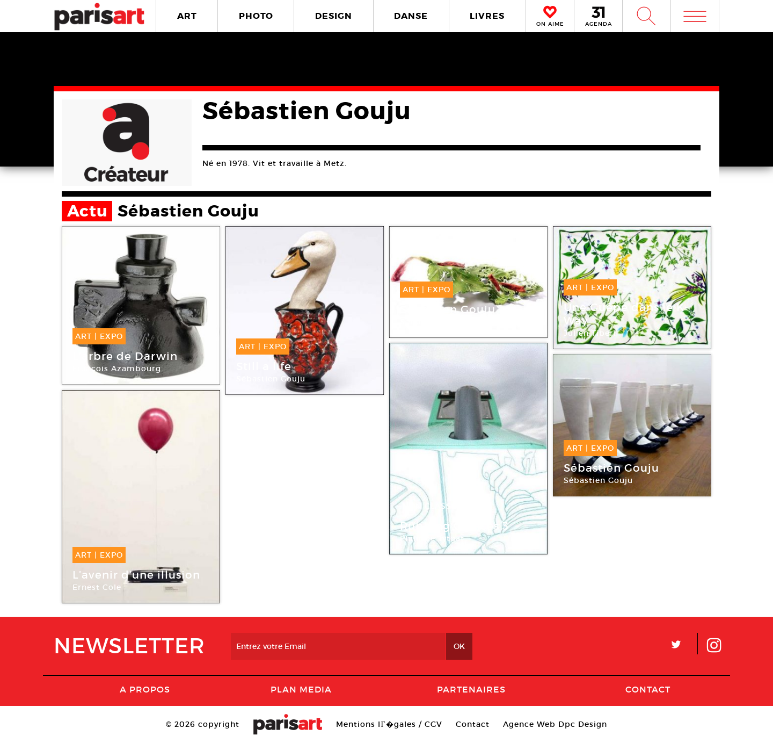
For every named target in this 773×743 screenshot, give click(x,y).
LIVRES (487, 15)
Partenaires (471, 689)
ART (187, 15)
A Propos (145, 689)
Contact (647, 689)
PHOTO (256, 15)
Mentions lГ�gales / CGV (389, 724)
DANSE (411, 15)
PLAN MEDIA (301, 689)
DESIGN (333, 15)
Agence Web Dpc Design (555, 724)
